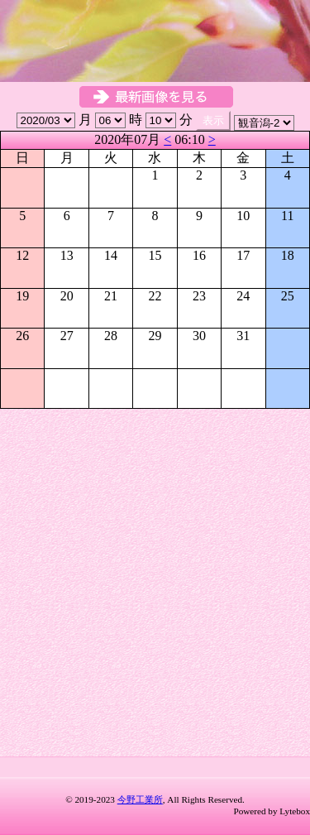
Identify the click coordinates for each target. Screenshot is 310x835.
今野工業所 (140, 799)
